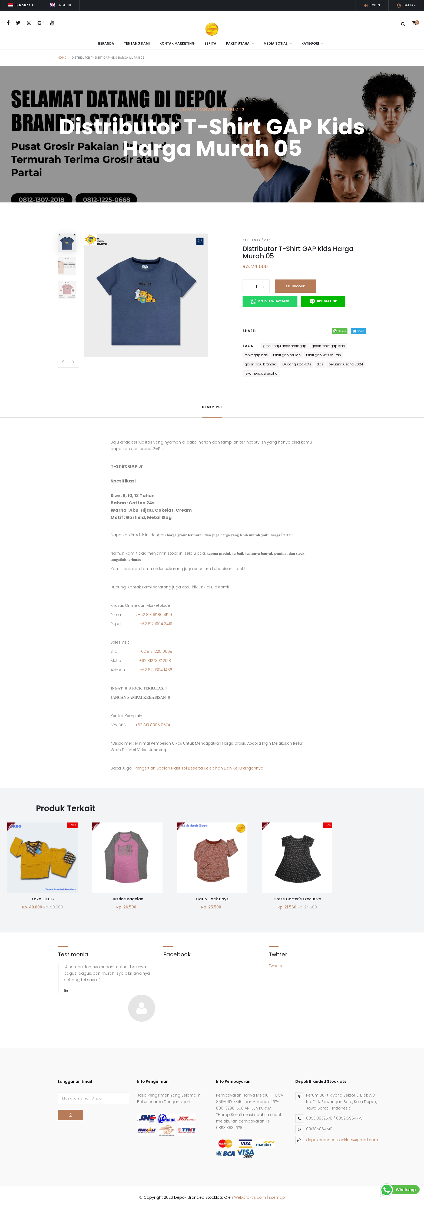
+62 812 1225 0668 (155, 651)
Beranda (106, 43)
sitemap (277, 1197)
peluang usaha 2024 (346, 364)
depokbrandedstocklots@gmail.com (342, 1140)
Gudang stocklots (297, 364)
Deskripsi (212, 407)
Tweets (275, 965)
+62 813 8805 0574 (152, 725)
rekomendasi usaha (261, 373)
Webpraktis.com (250, 1197)
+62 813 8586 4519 (155, 614)
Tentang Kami (137, 43)
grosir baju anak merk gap (284, 346)
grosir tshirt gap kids (328, 346)
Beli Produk (295, 286)
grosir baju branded (261, 364)
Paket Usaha (240, 43)
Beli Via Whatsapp (270, 301)
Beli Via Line (323, 301)
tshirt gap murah (287, 355)
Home (62, 58)
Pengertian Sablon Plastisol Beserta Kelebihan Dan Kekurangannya (199, 768)
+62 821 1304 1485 (156, 669)
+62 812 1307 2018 (155, 660)
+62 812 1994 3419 (156, 624)
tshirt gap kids (256, 355)
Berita (210, 43)
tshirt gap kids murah (323, 355)
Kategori (312, 43)
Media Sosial (278, 43)
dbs (320, 364)
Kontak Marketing (177, 43)
